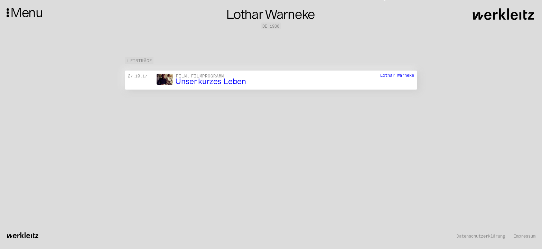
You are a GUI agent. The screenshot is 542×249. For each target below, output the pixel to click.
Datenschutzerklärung (481, 236)
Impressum (524, 236)
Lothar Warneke (397, 75)
